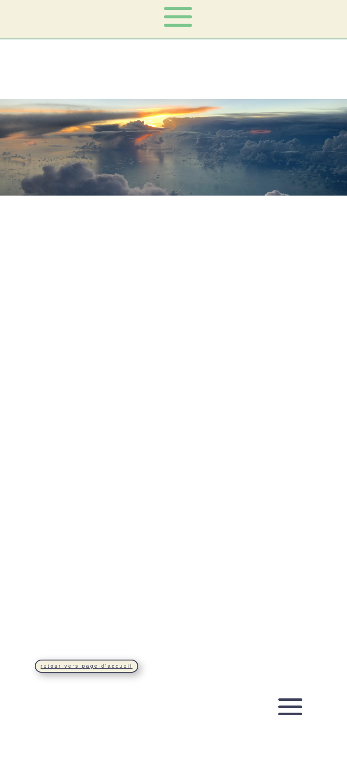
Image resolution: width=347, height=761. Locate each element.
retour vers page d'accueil (87, 666)
